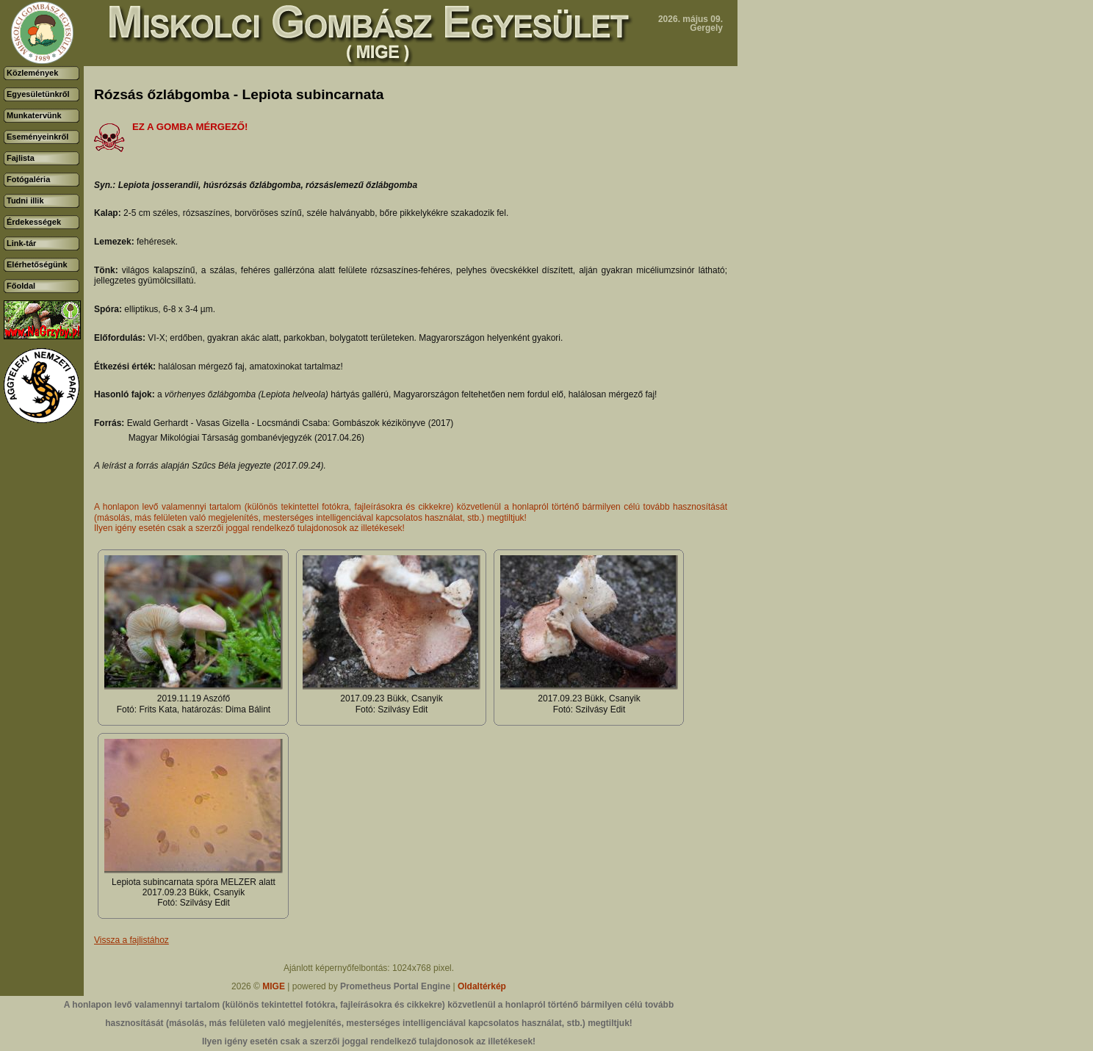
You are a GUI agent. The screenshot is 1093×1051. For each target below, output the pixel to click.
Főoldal (21, 285)
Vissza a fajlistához (131, 940)
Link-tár (21, 243)
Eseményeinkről (37, 136)
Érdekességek (34, 221)
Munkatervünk (34, 115)
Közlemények (32, 72)
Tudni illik (25, 200)
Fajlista (21, 158)
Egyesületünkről (38, 94)
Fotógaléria (28, 179)
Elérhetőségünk (37, 264)
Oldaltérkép (482, 986)
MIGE (273, 986)
